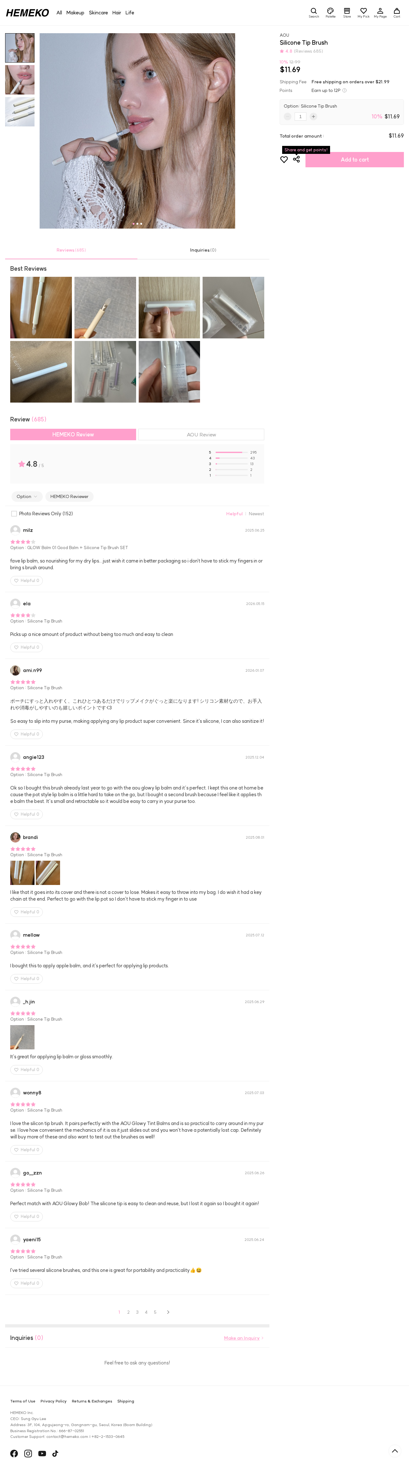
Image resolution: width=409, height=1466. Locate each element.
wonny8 (32, 1093)
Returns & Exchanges (92, 1401)
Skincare (98, 12)
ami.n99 (32, 670)
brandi (30, 837)
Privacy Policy (54, 1401)
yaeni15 (32, 1239)
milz (28, 530)
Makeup (75, 12)
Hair (116, 12)
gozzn (32, 1173)
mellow (31, 935)
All (59, 12)
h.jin (29, 1002)
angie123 (33, 757)
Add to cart (355, 159)
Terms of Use (22, 1401)
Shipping (125, 1401)
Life (130, 12)
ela (27, 604)
